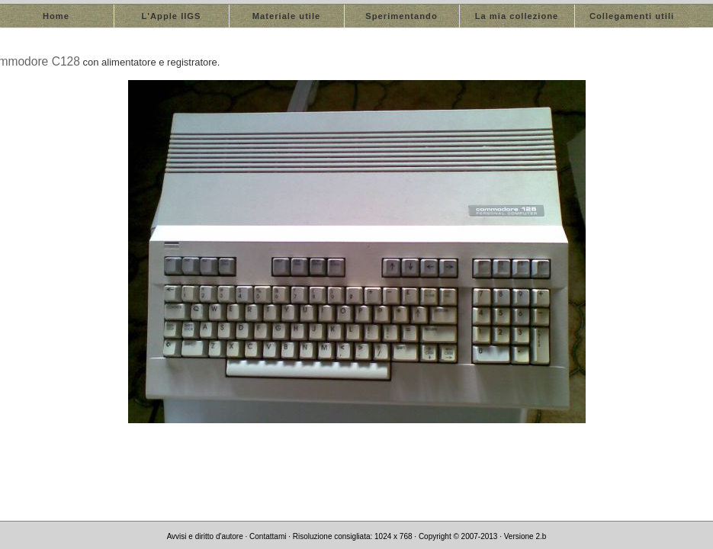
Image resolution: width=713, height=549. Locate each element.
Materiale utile (286, 16)
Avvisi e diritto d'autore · (208, 536)
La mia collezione (517, 16)
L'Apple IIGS (171, 16)
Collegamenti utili (631, 16)
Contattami (267, 536)
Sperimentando (401, 16)
